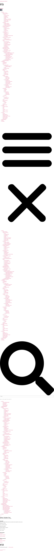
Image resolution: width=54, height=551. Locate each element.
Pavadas (5, 29)
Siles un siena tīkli (5, 336)
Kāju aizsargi (6, 34)
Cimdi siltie (5, 315)
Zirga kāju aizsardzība (5, 250)
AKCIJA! (2, 120)
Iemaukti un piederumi (6, 245)
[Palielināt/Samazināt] (0, 549)
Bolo (3, 108)
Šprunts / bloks (6, 20)
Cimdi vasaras (6, 98)
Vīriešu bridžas (6, 73)
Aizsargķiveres (5, 62)
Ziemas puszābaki (6, 68)
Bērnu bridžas (6, 289)
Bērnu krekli (7, 92)
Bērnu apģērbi (6, 76)
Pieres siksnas (6, 30)
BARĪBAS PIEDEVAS (4, 406)
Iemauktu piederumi (6, 28)
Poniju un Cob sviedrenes (7, 243)
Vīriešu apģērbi (6, 303)
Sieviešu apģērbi (6, 79)
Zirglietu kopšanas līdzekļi (7, 59)
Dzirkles (4, 113)
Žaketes (5, 95)
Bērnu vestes (7, 297)
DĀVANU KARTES (3, 119)
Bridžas (4, 70)
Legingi (5, 72)
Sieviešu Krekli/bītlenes (9, 302)
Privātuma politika (10, 547)
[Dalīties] (3, 549)
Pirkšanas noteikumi (2, 540)
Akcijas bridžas (5, 403)
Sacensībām (4, 88)
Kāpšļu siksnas (6, 17)
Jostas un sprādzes (5, 328)
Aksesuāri (5, 89)
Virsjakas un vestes (5, 111)
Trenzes (5, 31)
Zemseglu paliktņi (6, 15)
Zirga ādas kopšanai (8, 57)
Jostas (5, 321)
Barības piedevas (5, 231)
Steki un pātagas (5, 323)
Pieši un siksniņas (5, 100)
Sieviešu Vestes (8, 80)
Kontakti (1, 539)
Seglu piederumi (6, 21)
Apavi (3, 107)
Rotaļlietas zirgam (5, 335)
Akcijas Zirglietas (5, 405)
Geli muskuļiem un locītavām (9, 276)
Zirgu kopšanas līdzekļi (7, 55)
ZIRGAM (2, 230)
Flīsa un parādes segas (7, 42)
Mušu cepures (6, 49)
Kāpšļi (5, 18)
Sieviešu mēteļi (8, 83)
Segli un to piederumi (5, 232)
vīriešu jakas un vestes (9, 86)
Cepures (5, 102)
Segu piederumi (6, 46)
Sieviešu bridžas (6, 290)
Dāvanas (4, 322)
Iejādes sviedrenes (6, 23)
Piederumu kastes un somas (6, 334)
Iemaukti (5, 27)
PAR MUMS (2, 121)
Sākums (1, 399)
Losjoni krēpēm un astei (9, 56)
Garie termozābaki (8, 66)
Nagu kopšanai (8, 277)
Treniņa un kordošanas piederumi (7, 258)
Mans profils (1, 8)
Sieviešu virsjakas (8, 82)
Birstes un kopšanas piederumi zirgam (9, 271)
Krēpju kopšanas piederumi (9, 54)
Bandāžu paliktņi (6, 33)
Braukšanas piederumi (6, 60)
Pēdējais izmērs (6, 283)
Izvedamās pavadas (6, 257)
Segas (3, 40)
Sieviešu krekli (7, 94)
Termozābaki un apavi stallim (8, 284)
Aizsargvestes (4, 63)
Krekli (3, 329)
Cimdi (3, 96)
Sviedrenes (4, 22)
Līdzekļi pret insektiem (7, 270)
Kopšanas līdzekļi (5, 269)
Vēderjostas (5, 16)
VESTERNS (2, 105)
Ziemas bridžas (6, 74)
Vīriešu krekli (7, 85)
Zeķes (3, 99)
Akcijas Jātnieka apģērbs (6, 402)
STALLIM (2, 112)
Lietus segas (6, 43)
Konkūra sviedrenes (6, 24)
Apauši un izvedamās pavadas (7, 37)
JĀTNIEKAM (3, 61)
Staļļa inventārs (5, 118)
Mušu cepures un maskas (6, 48)
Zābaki (5, 67)
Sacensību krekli (6, 310)
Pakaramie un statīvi (5, 115)
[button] (27, 176)
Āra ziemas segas (6, 41)
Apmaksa (3, 1)
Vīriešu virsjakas (8, 87)
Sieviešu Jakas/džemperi (9, 81)
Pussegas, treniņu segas (7, 44)
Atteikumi (6, 1)
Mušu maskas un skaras (7, 50)
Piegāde (1, 1)
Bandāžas (5, 251)
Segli (5, 14)
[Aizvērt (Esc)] (4, 549)
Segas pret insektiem (7, 263)
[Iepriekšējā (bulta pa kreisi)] (0, 550)
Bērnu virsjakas (8, 296)
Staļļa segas (5, 264)
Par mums (1, 533)
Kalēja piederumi (5, 114)
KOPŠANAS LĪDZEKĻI (4, 504)
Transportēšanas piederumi (6, 244)
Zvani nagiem (6, 36)
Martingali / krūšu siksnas (7, 237)
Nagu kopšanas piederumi (9, 53)
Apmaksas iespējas (2, 536)
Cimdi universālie (6, 316)
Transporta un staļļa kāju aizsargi (8, 35)
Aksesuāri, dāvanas (5, 106)
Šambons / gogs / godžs (7, 238)
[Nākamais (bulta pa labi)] (2, 550)
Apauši (5, 256)
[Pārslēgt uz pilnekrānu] (2, 549)
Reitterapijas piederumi (6, 47)
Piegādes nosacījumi (2, 534)
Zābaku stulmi (5, 69)
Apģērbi (4, 75)
